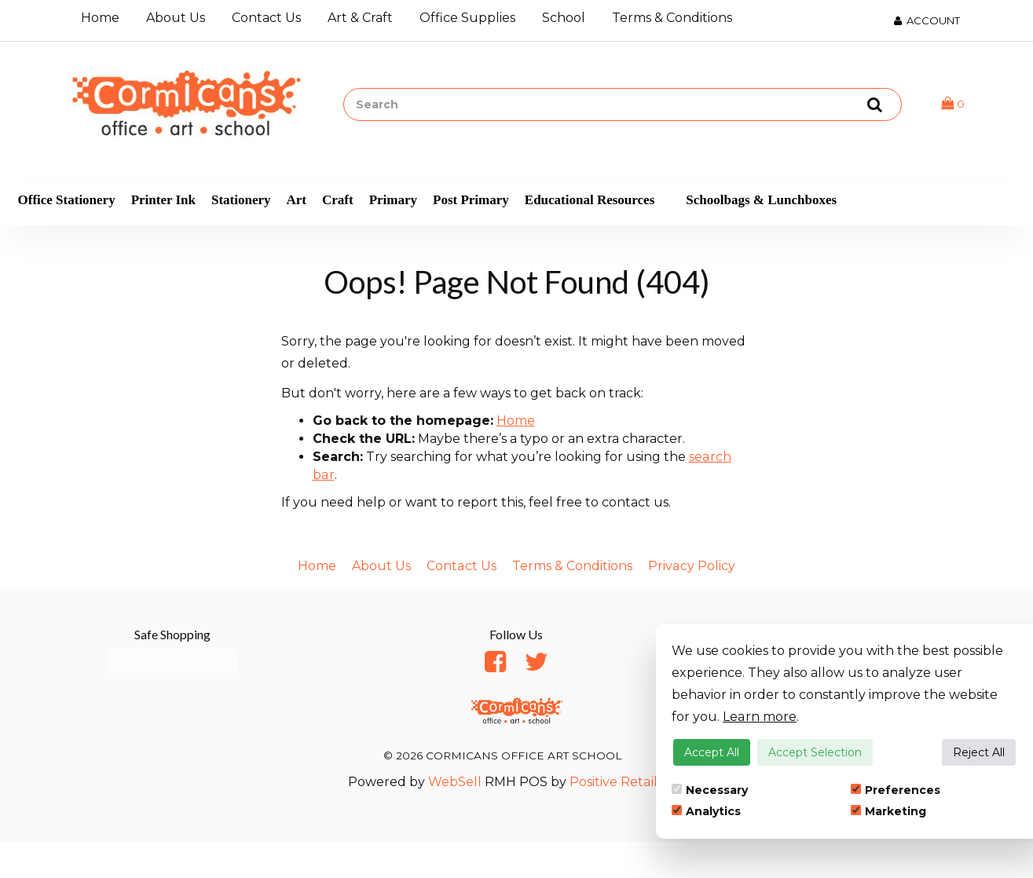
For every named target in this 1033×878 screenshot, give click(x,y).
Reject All (979, 752)
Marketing (888, 811)
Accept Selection (815, 752)
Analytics (706, 811)
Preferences (895, 790)
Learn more (759, 716)
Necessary (710, 790)
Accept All (711, 752)
